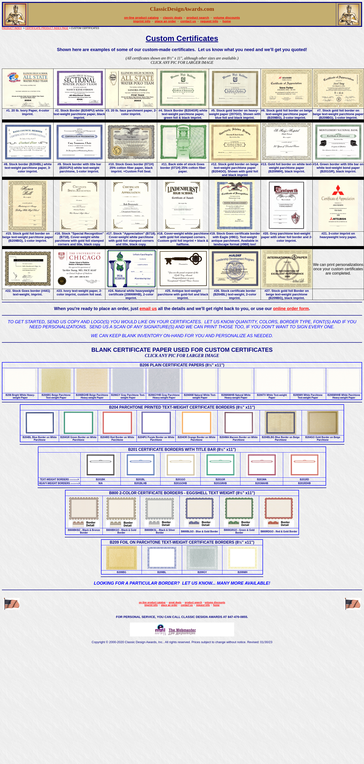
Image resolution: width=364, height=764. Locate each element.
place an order (165, 21)
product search (197, 17)
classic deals (172, 17)
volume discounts (226, 17)
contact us (188, 21)
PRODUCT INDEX (12, 28)
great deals (175, 602)
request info (209, 21)
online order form (291, 308)
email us (148, 308)
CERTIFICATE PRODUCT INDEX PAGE (46, 28)
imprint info (141, 21)
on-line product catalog (141, 17)
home (226, 21)
